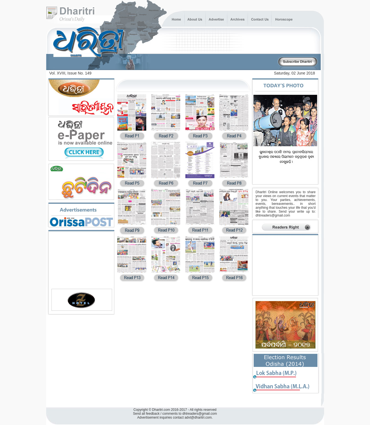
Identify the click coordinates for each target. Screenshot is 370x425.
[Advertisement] (212, 62)
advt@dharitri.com (198, 417)
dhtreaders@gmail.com (273, 215)
